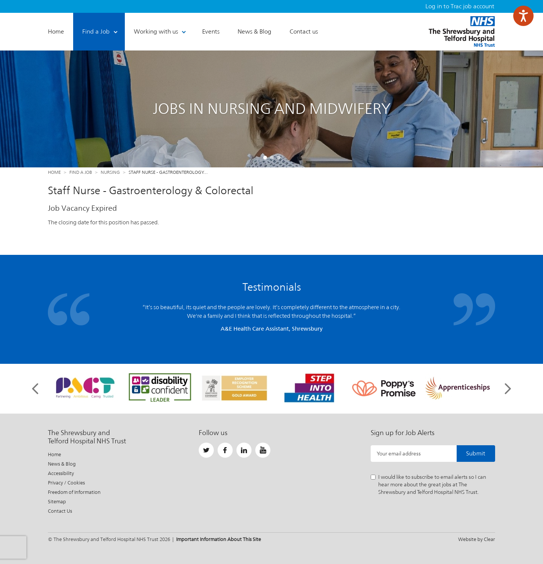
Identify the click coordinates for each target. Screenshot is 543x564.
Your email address (399, 454)
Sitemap (57, 501)
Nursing (110, 172)
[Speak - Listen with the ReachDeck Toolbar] (523, 16)
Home (54, 172)
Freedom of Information (74, 492)
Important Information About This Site (218, 539)
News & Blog (62, 464)
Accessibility (61, 473)
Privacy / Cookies (66, 483)
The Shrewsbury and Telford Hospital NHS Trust (461, 31)
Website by (476, 539)
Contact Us (60, 511)
